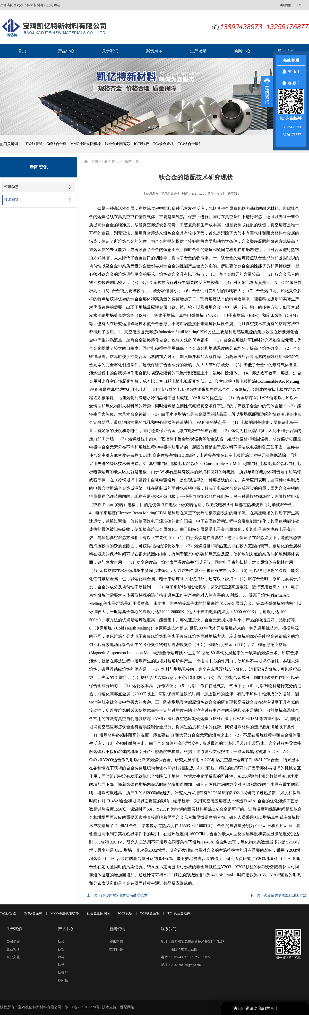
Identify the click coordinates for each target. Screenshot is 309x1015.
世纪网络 (127, 1007)
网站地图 (286, 5)
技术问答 (11, 200)
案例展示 (154, 51)
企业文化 (13, 957)
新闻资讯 (111, 161)
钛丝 (61, 965)
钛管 (61, 949)
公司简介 (13, 942)
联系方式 (286, 51)
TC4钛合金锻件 (190, 144)
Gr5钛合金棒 (57, 144)
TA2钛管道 (34, 144)
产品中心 (66, 51)
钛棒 (61, 957)
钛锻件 (63, 972)
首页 (22, 51)
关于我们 (110, 51)
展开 (267, 91)
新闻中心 (242, 51)
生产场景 (198, 51)
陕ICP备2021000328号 (82, 1007)
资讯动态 (11, 187)
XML (299, 5)
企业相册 (13, 949)
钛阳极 (63, 980)
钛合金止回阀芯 (117, 144)
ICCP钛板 (141, 144)
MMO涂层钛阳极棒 (85, 144)
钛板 (61, 942)
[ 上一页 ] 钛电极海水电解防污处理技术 (116, 895)
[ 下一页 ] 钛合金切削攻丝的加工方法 (277, 895)
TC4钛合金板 (163, 144)
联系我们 (168, 929)
